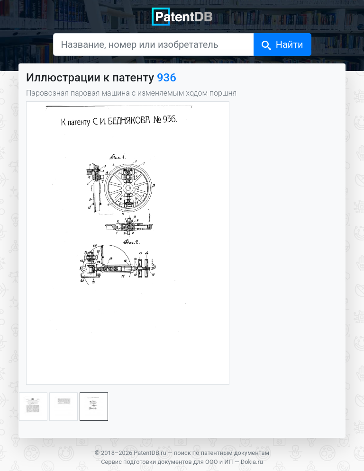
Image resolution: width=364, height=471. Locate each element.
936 (166, 77)
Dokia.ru (252, 461)
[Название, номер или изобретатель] (153, 44)
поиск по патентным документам (221, 452)
